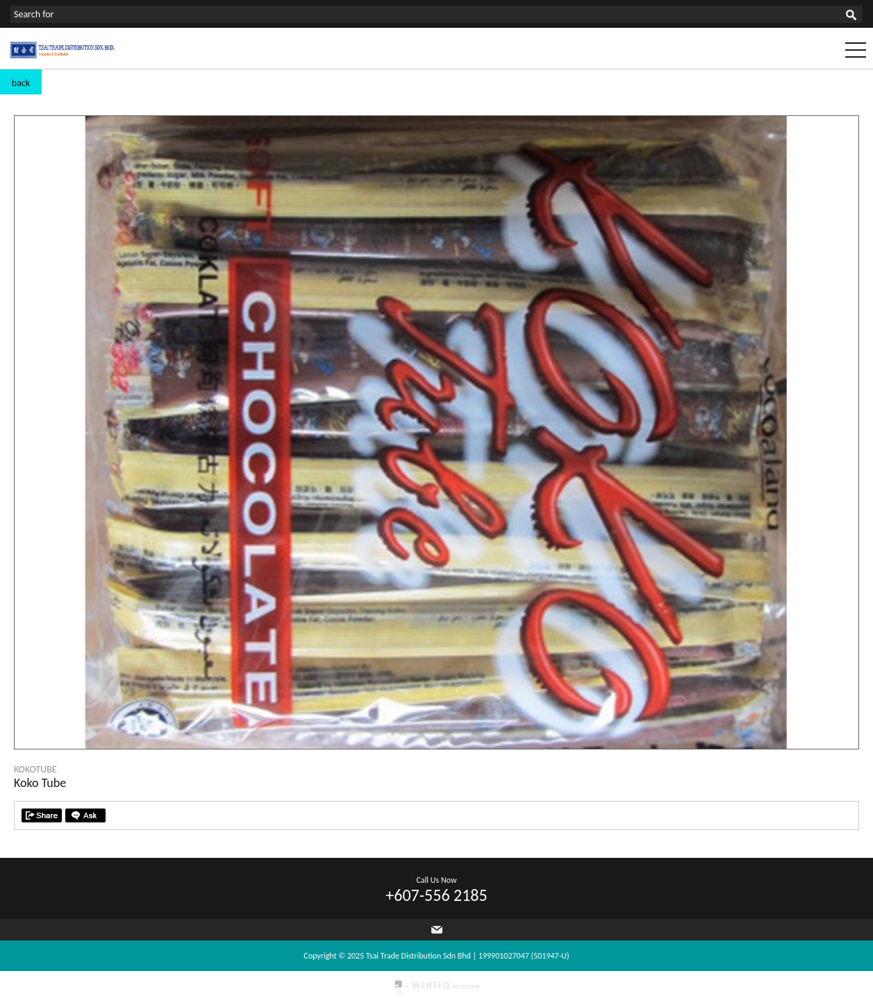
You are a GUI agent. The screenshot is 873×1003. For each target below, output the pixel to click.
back (21, 83)
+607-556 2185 (436, 895)
